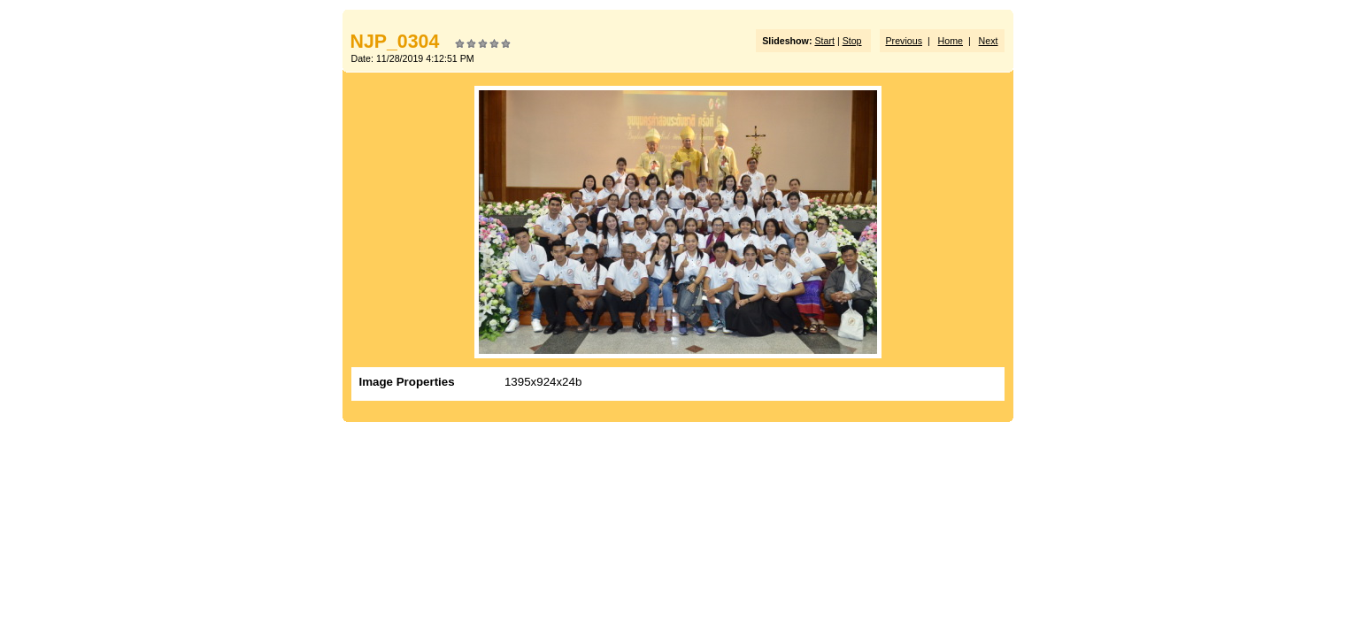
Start (824, 40)
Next (988, 40)
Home (950, 40)
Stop (852, 40)
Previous (904, 40)
